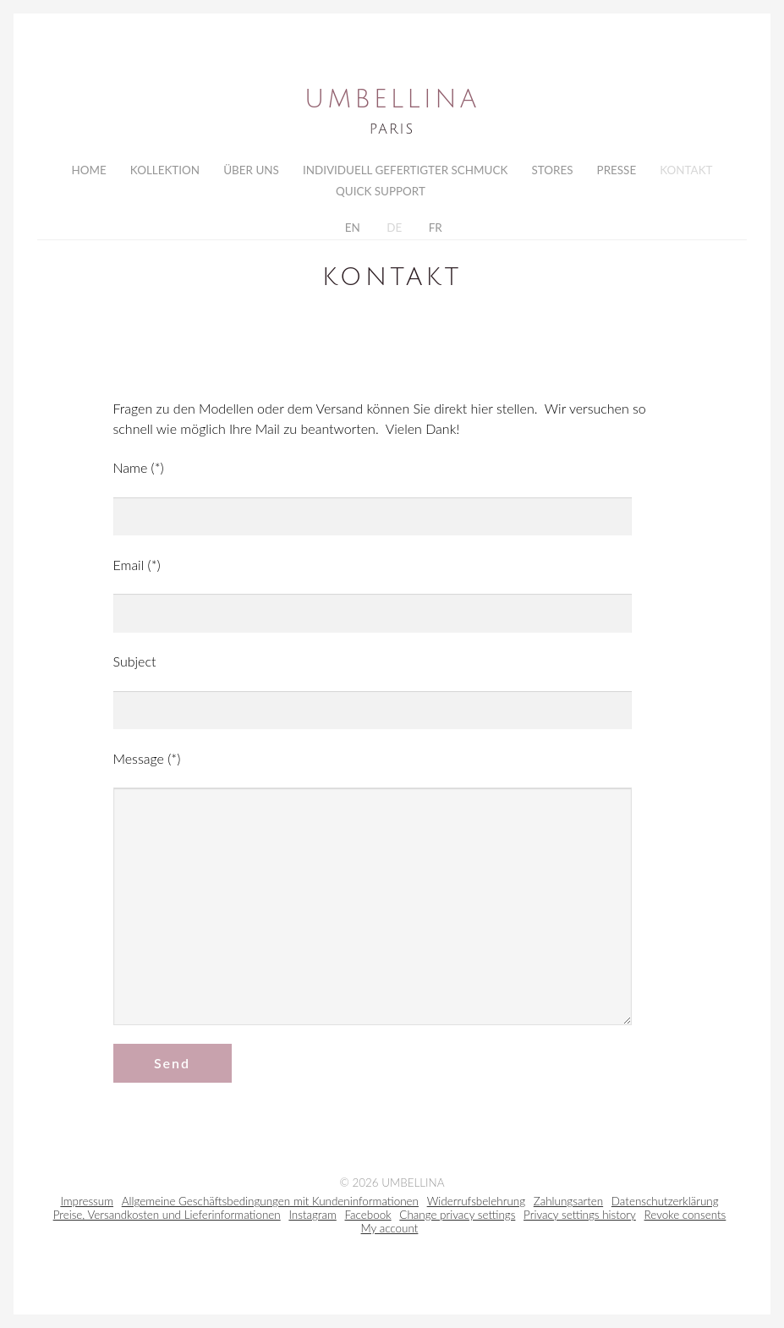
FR (433, 231)
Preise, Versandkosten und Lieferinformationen (167, 1219)
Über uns (251, 170)
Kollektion (165, 170)
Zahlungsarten (568, 1206)
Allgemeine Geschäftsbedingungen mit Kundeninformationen (270, 1206)
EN (350, 231)
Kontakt (686, 170)
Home (88, 170)
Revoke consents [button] (685, 1219)
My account (390, 1233)
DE (393, 231)
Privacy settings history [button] (580, 1219)
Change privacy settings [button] (457, 1219)
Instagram (312, 1219)
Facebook (368, 1219)
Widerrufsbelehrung (476, 1206)
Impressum (86, 1206)
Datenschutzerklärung (665, 1206)
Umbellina (392, 99)
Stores (552, 170)
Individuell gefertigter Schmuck (405, 170)
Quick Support (380, 193)
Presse (617, 170)
